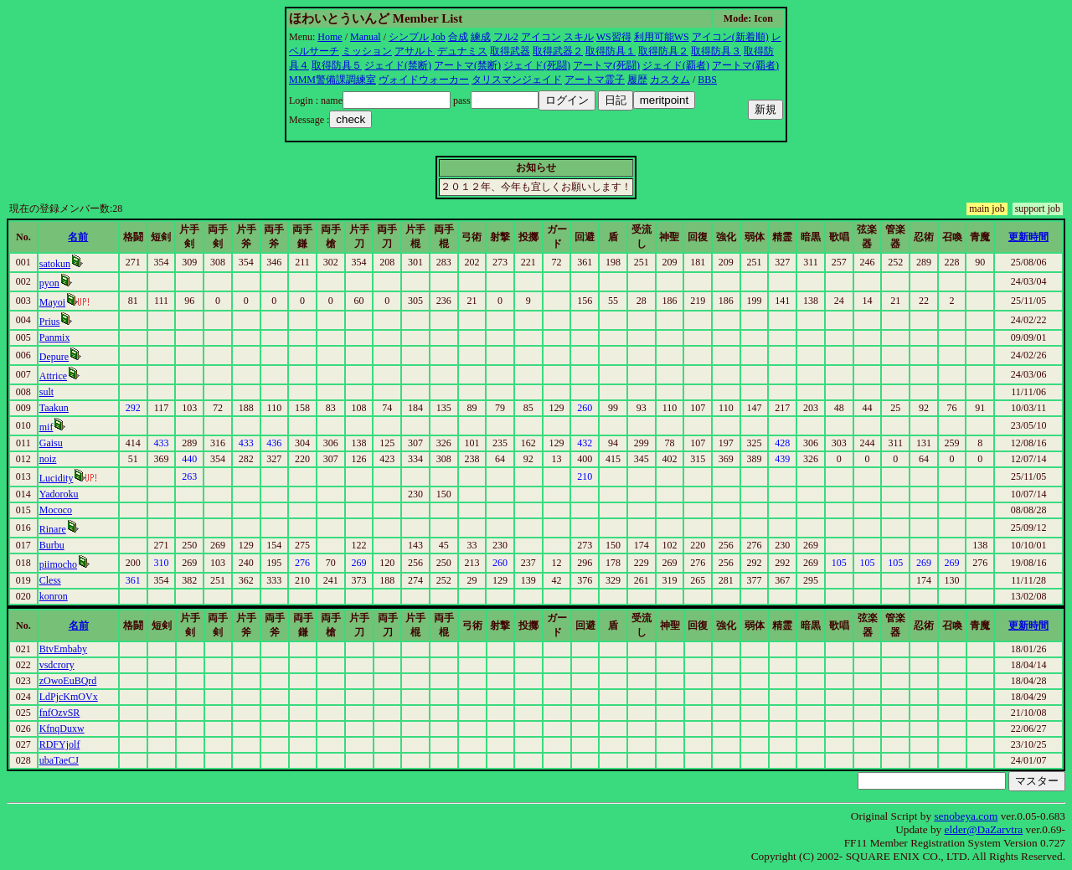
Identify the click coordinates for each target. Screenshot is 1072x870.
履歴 (637, 79)
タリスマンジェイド (517, 79)
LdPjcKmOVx (68, 697)
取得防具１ (610, 51)
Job (438, 37)
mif (46, 427)
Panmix (54, 337)
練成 (481, 37)
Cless (50, 580)
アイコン (541, 37)
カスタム (670, 79)
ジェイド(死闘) (536, 65)
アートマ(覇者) (745, 65)
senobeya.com (965, 816)
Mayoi (52, 302)
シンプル (409, 37)
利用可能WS (661, 37)
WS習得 (613, 37)
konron (53, 596)
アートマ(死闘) (606, 65)
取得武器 (510, 51)
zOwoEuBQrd (68, 681)
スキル (579, 37)
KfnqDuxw (62, 728)
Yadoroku (59, 494)
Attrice (53, 376)
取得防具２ (663, 51)
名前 (78, 237)
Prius (49, 321)
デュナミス (462, 51)
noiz (48, 459)
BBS (707, 79)
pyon (49, 283)
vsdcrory (57, 665)
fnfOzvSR (59, 712)
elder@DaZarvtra (984, 829)
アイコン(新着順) (730, 37)
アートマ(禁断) (467, 65)
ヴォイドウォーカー (424, 79)
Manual (365, 37)
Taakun (54, 408)
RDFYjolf (59, 744)
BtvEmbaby (63, 649)
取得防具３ (716, 51)
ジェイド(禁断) (397, 65)
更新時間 (1028, 237)
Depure (54, 357)
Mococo (55, 510)
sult (46, 392)
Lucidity (56, 478)
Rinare (52, 529)
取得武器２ (558, 51)
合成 (458, 37)
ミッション (367, 51)
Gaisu (51, 443)
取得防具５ (337, 65)
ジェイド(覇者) (675, 65)
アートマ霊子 (594, 79)
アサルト (414, 51)
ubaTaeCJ (59, 760)
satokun (54, 264)
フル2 (505, 37)
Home (329, 37)
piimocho (58, 564)
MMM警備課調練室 (332, 79)
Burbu (51, 545)
